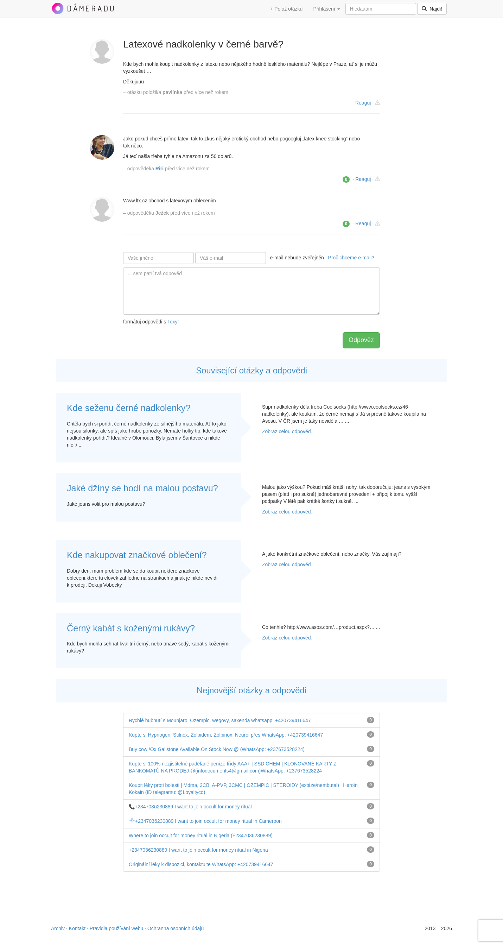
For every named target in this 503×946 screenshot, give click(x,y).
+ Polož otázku (286, 9)
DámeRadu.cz (82, 8)
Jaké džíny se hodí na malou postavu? (142, 488)
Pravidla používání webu (117, 928)
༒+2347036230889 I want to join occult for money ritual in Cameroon (205, 821)
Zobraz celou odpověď (286, 431)
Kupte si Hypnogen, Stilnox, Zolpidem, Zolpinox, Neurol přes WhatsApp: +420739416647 (226, 735)
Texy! (173, 321)
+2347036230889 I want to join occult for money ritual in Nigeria (198, 850)
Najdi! (432, 9)
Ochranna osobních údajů (175, 928)
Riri (159, 168)
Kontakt (77, 928)
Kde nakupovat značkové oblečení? (137, 555)
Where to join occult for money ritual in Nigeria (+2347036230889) (201, 835)
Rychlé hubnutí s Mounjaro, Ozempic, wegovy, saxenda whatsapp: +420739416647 (220, 720)
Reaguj (363, 103)
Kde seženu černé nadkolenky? (128, 408)
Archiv (58, 928)
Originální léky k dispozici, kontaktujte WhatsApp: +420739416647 (201, 864)
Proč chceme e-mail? (351, 257)
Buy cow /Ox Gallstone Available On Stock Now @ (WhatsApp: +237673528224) (217, 749)
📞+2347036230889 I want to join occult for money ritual (190, 806)
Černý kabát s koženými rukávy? (131, 628)
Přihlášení (326, 9)
